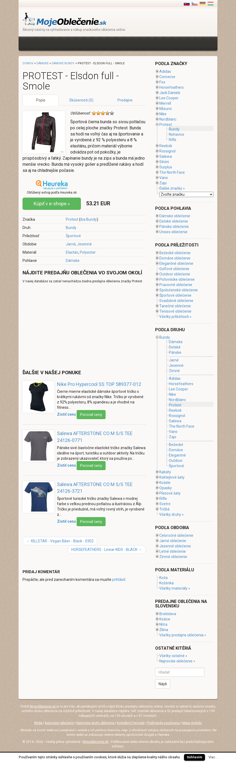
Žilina (163, 630)
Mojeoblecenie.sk (95, 742)
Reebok (165, 146)
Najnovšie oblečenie (59, 723)
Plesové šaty (170, 493)
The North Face (172, 172)
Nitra (163, 624)
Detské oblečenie (173, 221)
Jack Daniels (169, 93)
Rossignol (167, 151)
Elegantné (177, 455)
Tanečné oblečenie (175, 306)
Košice (164, 619)
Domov (28, 63)
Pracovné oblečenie (175, 285)
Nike (163, 114)
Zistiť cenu (66, 414)
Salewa (165, 156)
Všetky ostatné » (173, 656)
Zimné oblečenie (173, 557)
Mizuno (165, 108)
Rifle (172, 140)
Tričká (164, 509)
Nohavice (176, 134)
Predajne (125, 100)
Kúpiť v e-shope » (52, 203)
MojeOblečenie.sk (43, 706)
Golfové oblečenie (174, 269)
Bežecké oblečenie (175, 253)
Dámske (73, 260)
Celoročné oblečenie (176, 535)
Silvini (164, 162)
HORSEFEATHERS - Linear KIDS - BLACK (106, 549)
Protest (72, 219)
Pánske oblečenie (174, 226)
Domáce (176, 450)
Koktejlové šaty (172, 477)
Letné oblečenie (172, 551)
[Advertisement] (119, 43)
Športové (73, 236)
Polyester (88, 252)
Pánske (175, 353)
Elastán (72, 252)
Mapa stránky (192, 723)
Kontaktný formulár (131, 723)
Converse (167, 77)
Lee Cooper (168, 98)
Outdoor (176, 460)
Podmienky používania (163, 723)
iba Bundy (88, 219)
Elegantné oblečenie (176, 263)
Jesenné (84, 244)
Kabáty (165, 472)
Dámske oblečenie (174, 216)
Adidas (165, 71)
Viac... (212, 757)
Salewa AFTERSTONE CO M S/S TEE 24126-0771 (95, 437)
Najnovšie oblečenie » (177, 661)
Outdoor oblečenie (174, 274)
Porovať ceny (91, 414)
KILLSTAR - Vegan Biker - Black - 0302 (60, 541)
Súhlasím (194, 757)
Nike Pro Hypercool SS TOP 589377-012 (99, 384)
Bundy (71, 227)
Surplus (165, 167)
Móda (38, 723)
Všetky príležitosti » (175, 316)
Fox (162, 82)
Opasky (165, 488)
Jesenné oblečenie (175, 546)
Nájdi (163, 684)
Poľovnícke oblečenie (177, 279)
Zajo (163, 183)
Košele (165, 482)
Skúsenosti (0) (81, 100)
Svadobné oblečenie (176, 301)
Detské (175, 347)
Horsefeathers (171, 87)
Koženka (166, 583)
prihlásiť (118, 579)
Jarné (71, 244)
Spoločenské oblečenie (178, 290)
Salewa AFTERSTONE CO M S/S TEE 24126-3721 (95, 488)
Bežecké (176, 444)
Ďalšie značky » (172, 188)
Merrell (165, 103)
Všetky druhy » (171, 514)
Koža (163, 578)
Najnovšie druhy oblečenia (95, 723)
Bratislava (167, 614)
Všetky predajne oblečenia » (182, 635)
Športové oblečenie (175, 295)
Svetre (165, 504)
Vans (163, 178)
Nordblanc (167, 119)
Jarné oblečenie (172, 541)
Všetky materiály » (174, 588)
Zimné (174, 371)
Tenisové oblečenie (175, 311)
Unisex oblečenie (173, 232)
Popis (40, 100)
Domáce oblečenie (174, 258)
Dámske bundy (63, 63)
